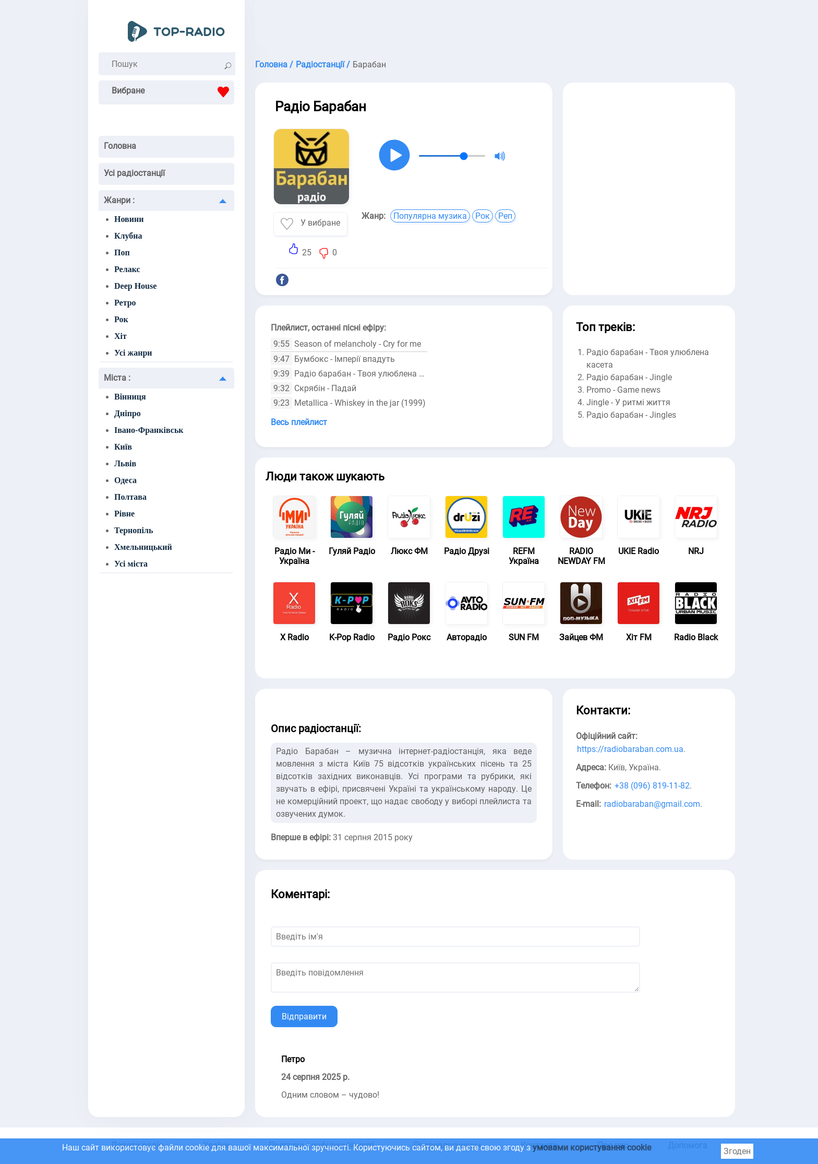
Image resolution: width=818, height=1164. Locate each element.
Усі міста (131, 563)
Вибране (173, 91)
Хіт (120, 336)
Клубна (128, 235)
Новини (128, 219)
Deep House (135, 285)
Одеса (125, 480)
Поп (122, 252)
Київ (123, 446)
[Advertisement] (495, 26)
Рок (121, 319)
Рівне (124, 513)
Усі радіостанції (134, 173)
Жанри (119, 200)
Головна (120, 146)
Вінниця (130, 396)
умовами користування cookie (592, 1148)
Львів (125, 463)
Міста (117, 378)
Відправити (304, 1016)
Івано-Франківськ (149, 430)
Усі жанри (133, 352)
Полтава (130, 496)
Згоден (737, 1151)
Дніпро (127, 413)
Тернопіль (133, 530)
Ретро (125, 302)
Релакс (127, 269)
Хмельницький (143, 547)
